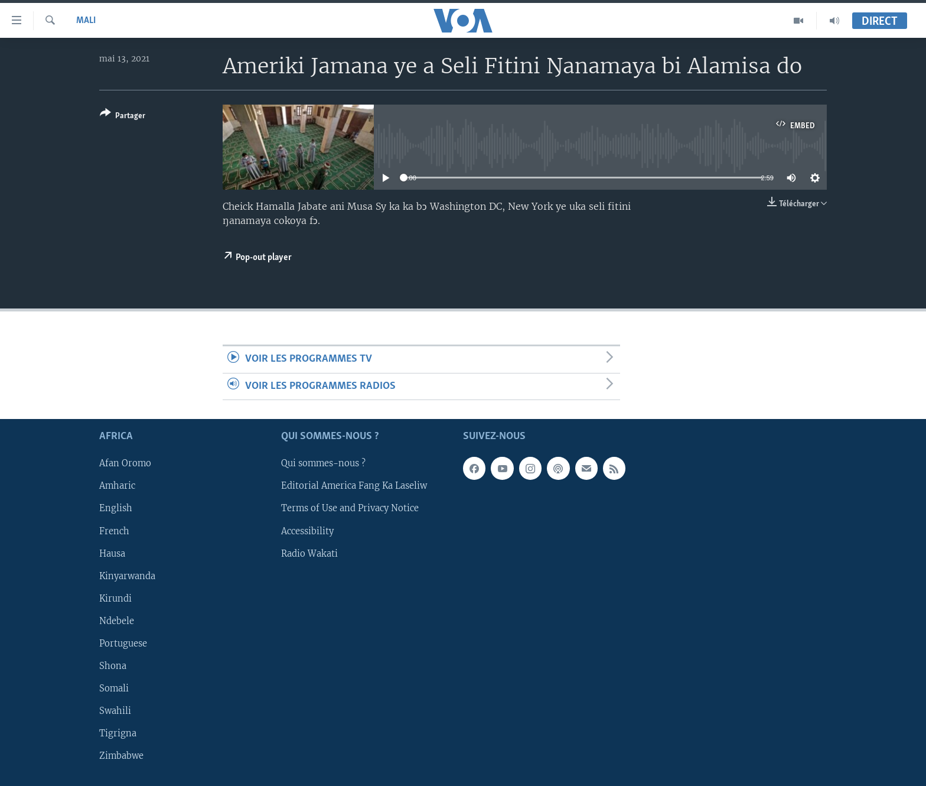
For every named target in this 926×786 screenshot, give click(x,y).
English (115, 508)
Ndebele (116, 621)
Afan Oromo (125, 463)
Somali (114, 688)
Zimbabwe (121, 756)
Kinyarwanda (127, 576)
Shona (112, 666)
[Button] (122, 117)
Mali (86, 20)
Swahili (115, 711)
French (114, 530)
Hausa (112, 553)
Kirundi (115, 598)
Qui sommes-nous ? (323, 463)
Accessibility (307, 530)
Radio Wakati (309, 553)
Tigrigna (117, 733)
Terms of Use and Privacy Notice (350, 508)
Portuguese (123, 643)
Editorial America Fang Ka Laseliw (354, 485)
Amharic (117, 485)
